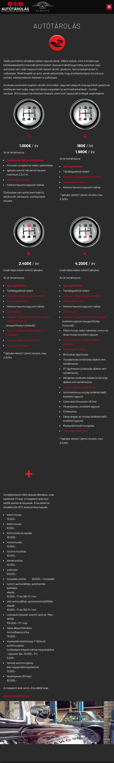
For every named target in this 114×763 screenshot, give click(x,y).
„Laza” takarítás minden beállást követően (25, 332)
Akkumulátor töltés (18, 179)
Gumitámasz (14, 311)
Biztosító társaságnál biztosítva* (82, 176)
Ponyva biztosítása (18, 345)
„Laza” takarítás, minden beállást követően (81, 341)
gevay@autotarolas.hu (16, 695)
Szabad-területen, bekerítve (25, 160)
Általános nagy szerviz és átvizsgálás (84, 316)
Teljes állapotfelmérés (75, 430)
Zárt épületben (72, 166)
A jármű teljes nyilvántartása (23, 340)
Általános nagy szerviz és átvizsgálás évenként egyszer (28, 319)
